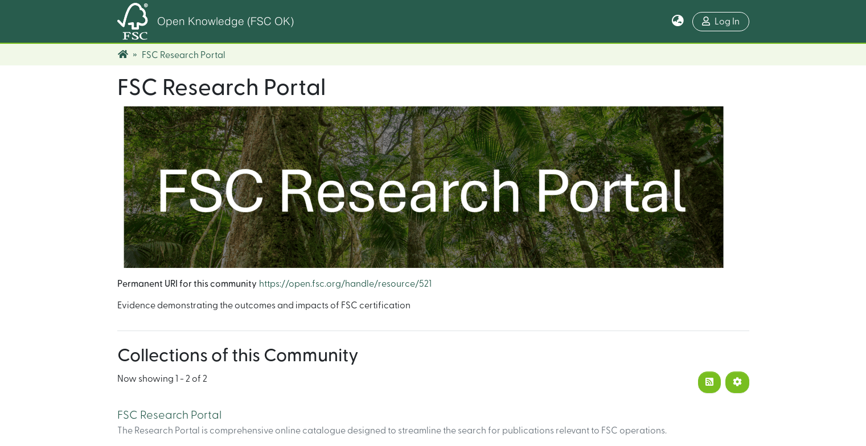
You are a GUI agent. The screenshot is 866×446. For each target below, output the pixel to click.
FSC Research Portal (169, 415)
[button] (678, 21)
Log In (721, 21)
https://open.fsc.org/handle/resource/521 (345, 283)
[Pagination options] (737, 382)
